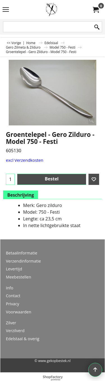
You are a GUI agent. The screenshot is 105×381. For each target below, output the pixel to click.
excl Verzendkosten (24, 160)
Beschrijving (20, 195)
